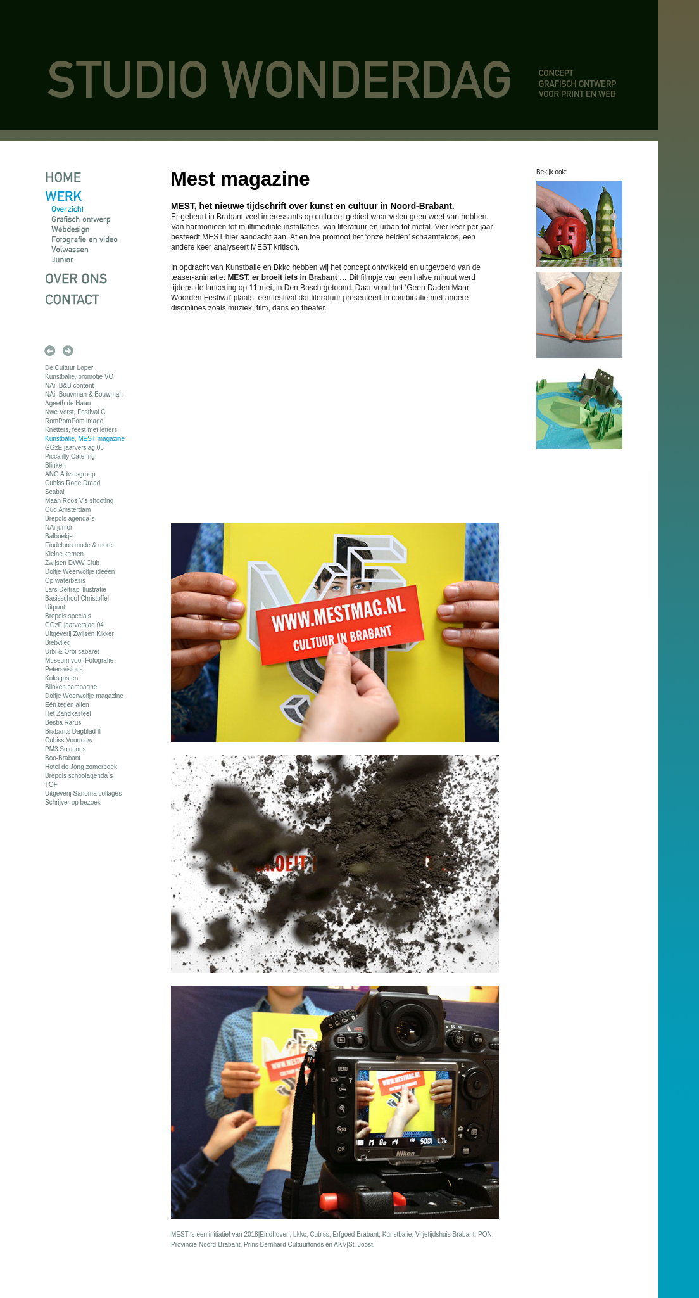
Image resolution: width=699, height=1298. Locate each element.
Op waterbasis (65, 580)
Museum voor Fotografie (79, 660)
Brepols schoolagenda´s (79, 775)
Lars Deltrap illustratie (75, 589)
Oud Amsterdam (68, 509)
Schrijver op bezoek (73, 802)
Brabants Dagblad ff (73, 731)
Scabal (55, 491)
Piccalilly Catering (70, 456)
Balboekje (59, 536)
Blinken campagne (71, 687)
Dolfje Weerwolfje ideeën (80, 571)
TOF (51, 784)
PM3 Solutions (65, 749)
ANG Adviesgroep (70, 474)
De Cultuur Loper (69, 367)
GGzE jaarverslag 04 (74, 624)
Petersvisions (63, 669)
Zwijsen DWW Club (72, 562)
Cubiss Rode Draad (72, 483)
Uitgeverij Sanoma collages (83, 793)
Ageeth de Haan (68, 403)
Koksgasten (61, 678)
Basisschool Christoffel (77, 598)
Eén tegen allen (67, 704)
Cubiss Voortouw (68, 740)
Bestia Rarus (63, 722)
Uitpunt (55, 607)
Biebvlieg (58, 642)
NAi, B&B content (69, 385)
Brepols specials (68, 616)
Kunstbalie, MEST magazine (85, 438)
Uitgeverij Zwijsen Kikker (79, 633)
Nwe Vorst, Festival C (75, 412)
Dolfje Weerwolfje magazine (84, 695)
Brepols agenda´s (69, 518)
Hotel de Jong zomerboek (81, 766)
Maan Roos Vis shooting (79, 500)
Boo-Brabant (62, 757)
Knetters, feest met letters (81, 429)
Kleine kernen (64, 553)
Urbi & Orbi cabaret (72, 651)
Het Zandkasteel (68, 713)
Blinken (55, 465)
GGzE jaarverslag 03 (74, 447)
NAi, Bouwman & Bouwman (84, 394)
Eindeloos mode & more (79, 545)
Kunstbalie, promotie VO (79, 376)
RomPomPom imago (74, 420)
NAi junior (58, 527)
